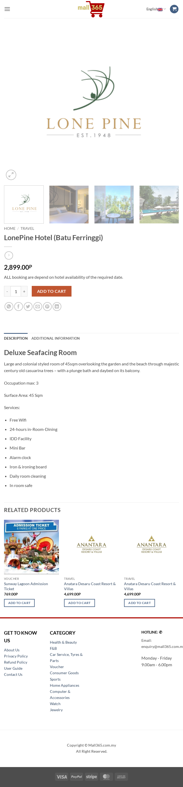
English (156, 9)
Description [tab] (16, 338)
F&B (53, 648)
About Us (11, 650)
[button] (7, 8)
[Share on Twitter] (28, 306)
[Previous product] (9, 255)
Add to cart (51, 291)
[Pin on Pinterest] (47, 306)
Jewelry (56, 709)
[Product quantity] (15, 291)
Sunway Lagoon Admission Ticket (26, 586)
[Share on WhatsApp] (9, 306)
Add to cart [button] (19, 603)
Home (9, 228)
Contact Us (13, 674)
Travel (27, 228)
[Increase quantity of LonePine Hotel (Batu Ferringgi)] (24, 291)
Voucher (57, 666)
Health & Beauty (63, 642)
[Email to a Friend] (37, 306)
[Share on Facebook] (18, 306)
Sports (55, 679)
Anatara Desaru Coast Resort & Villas (90, 586)
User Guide (13, 668)
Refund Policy (15, 662)
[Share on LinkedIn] (57, 306)
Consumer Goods (64, 673)
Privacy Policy (16, 656)
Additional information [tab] (55, 338)
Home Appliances (64, 685)
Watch (55, 703)
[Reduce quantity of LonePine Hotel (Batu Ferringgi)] (7, 291)
